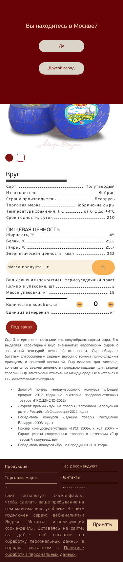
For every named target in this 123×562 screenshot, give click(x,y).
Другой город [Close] (61, 68)
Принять (102, 524)
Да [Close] (61, 46)
